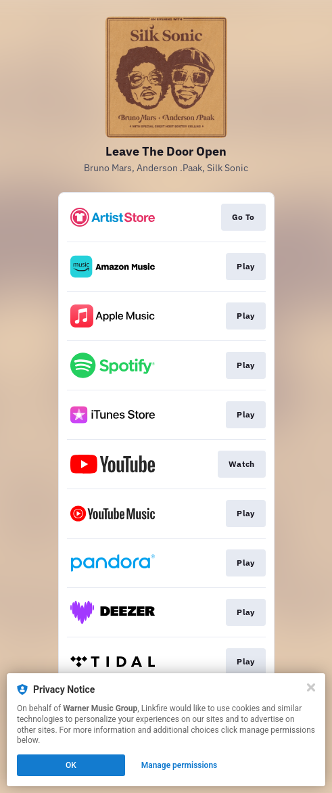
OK (71, 765)
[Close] (311, 687)
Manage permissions (179, 765)
